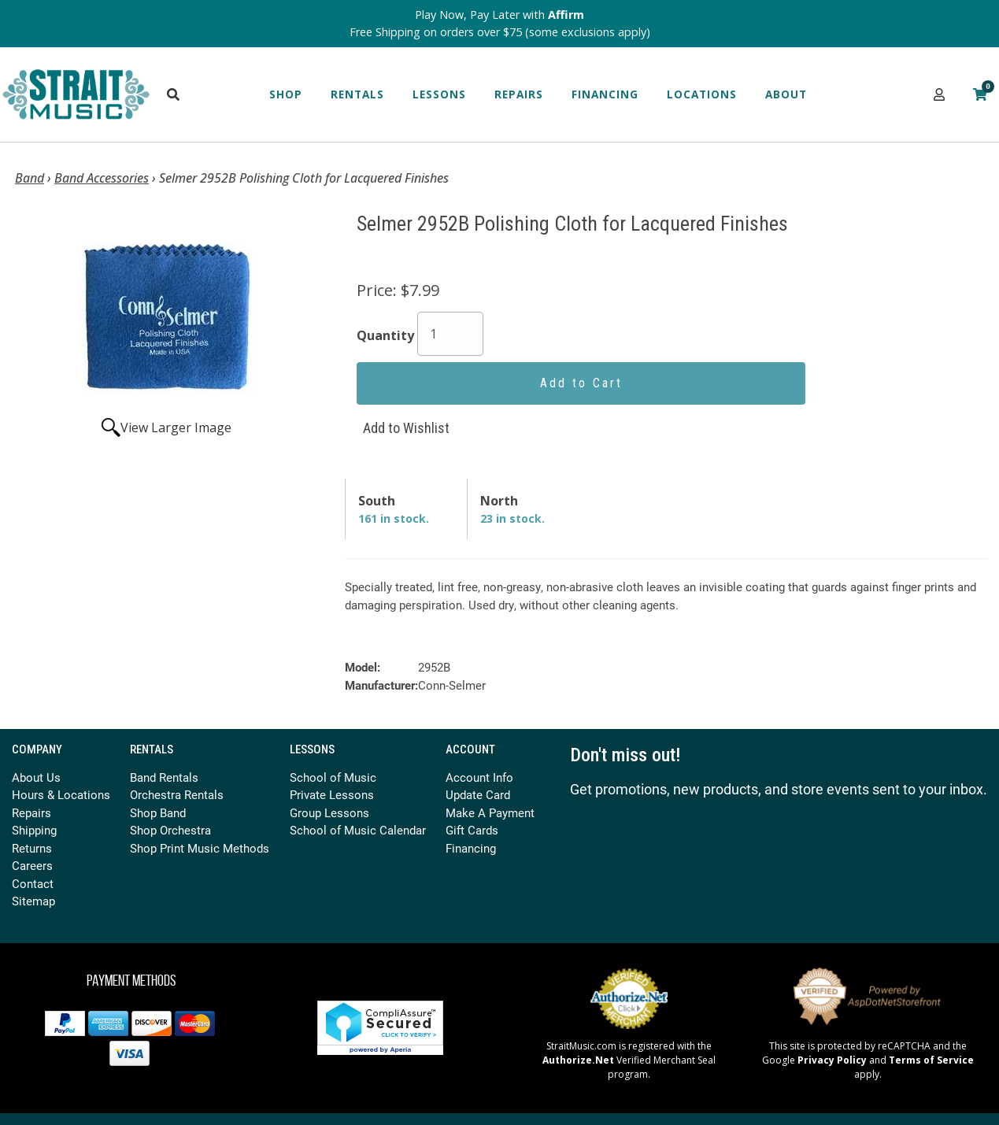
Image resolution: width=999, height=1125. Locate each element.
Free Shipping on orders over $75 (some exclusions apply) (500, 31)
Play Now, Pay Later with (499, 14)
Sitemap (33, 901)
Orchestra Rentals (177, 794)
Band (29, 178)
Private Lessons (332, 794)
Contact (33, 883)
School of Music (333, 777)
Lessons (439, 94)
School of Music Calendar (358, 830)
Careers (32, 865)
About (786, 94)
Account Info (479, 777)
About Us (36, 777)
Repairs (518, 94)
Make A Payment (490, 812)
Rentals (357, 94)
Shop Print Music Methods (199, 848)
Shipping (34, 830)
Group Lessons (329, 812)
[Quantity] (450, 334)
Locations (702, 94)
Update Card (478, 794)
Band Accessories (101, 178)
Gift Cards (472, 830)
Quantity (385, 335)
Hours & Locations (61, 794)
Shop (285, 94)
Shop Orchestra (170, 830)
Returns (32, 848)
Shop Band (158, 812)
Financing (605, 94)
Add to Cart (581, 383)
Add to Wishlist (406, 428)
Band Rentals (164, 777)
